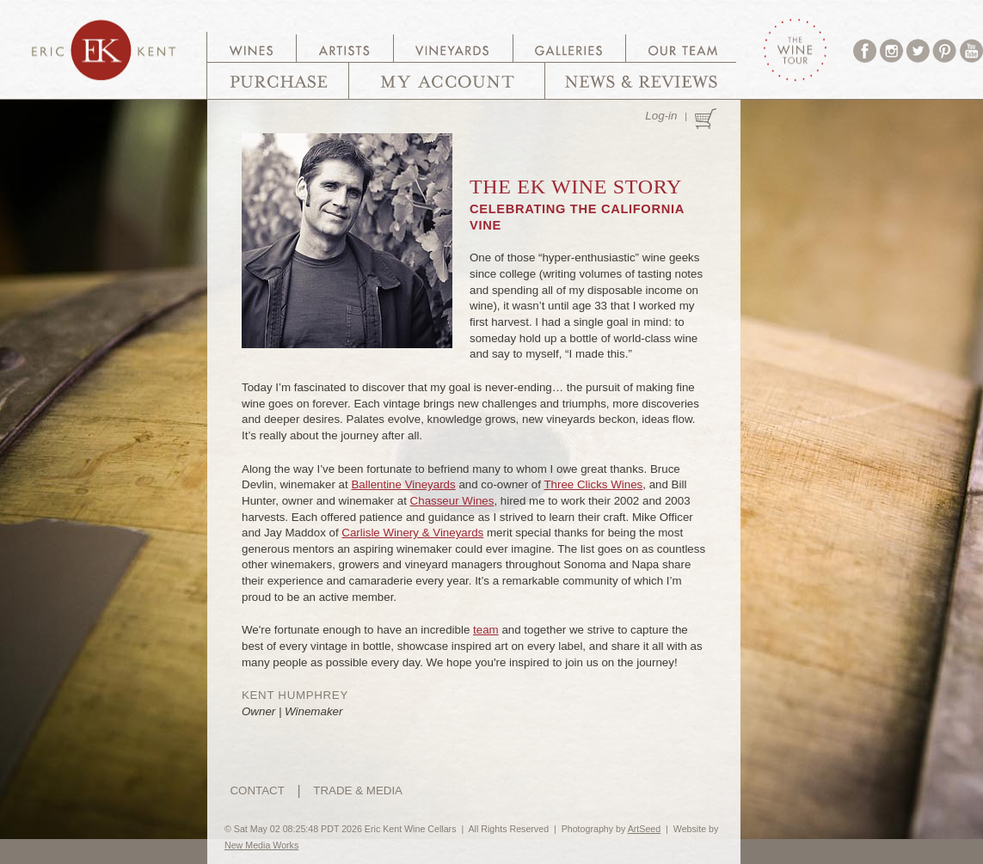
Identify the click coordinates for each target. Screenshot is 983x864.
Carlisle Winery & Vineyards (412, 532)
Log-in (661, 115)
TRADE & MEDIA (357, 790)
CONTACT (257, 790)
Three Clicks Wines (593, 484)
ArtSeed (644, 829)
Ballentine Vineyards (403, 484)
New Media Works (261, 845)
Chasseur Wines (452, 500)
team (486, 629)
